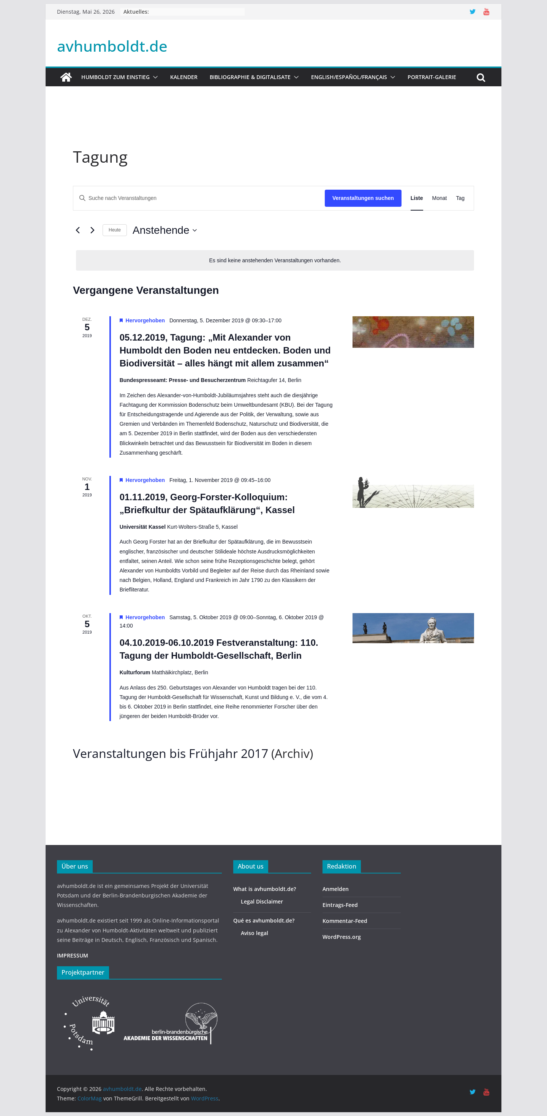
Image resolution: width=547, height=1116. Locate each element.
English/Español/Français (349, 77)
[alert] (275, 260)
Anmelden (336, 888)
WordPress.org (342, 936)
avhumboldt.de (112, 45)
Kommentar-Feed (345, 920)
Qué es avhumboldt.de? (263, 920)
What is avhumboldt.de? (264, 888)
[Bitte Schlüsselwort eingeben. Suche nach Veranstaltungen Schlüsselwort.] (199, 198)
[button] (154, 77)
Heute (115, 230)
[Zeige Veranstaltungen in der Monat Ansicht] (439, 198)
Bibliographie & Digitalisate (250, 77)
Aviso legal (254, 933)
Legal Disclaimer (262, 901)
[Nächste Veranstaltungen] (92, 230)
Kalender (184, 77)
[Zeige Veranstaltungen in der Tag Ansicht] (460, 198)
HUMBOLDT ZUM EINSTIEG (115, 77)
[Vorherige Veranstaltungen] (77, 230)
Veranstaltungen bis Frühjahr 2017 (170, 753)
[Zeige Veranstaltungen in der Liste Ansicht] (417, 198)
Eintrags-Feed (340, 904)
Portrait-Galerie (432, 77)
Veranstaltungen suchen (363, 198)
